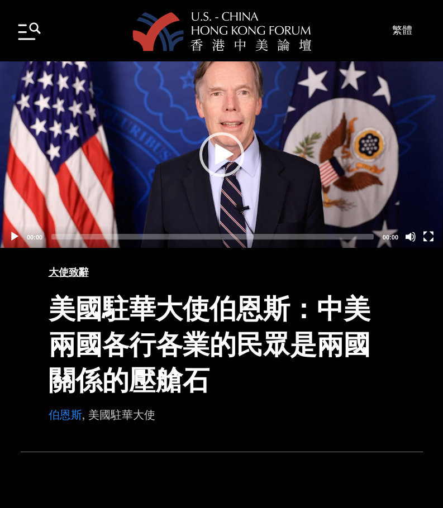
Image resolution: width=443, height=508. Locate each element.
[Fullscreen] (428, 236)
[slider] (212, 236)
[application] (221, 154)
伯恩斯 (65, 414)
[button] (221, 154)
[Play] (14, 236)
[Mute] (410, 236)
